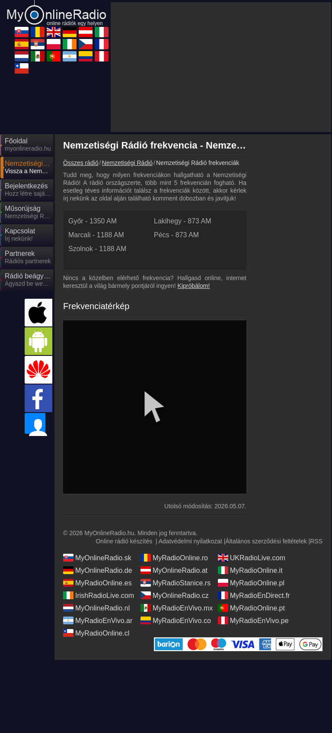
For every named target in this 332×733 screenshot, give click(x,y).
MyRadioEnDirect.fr (254, 517)
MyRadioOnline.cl (96, 555)
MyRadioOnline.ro (174, 480)
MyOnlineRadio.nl (96, 530)
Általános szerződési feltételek (265, 463)
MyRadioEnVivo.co (175, 542)
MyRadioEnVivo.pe (253, 542)
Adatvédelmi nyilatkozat (190, 463)
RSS (316, 463)
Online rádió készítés (124, 463)
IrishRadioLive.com (98, 517)
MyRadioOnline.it (250, 492)
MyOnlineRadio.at (174, 492)
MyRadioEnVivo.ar (97, 542)
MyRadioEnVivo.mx (176, 530)
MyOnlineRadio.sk (97, 480)
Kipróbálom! (194, 207)
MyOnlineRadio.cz (174, 517)
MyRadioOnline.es (97, 505)
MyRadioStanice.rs (175, 505)
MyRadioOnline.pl (251, 505)
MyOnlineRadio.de (97, 492)
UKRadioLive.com (251, 480)
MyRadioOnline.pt (251, 530)
